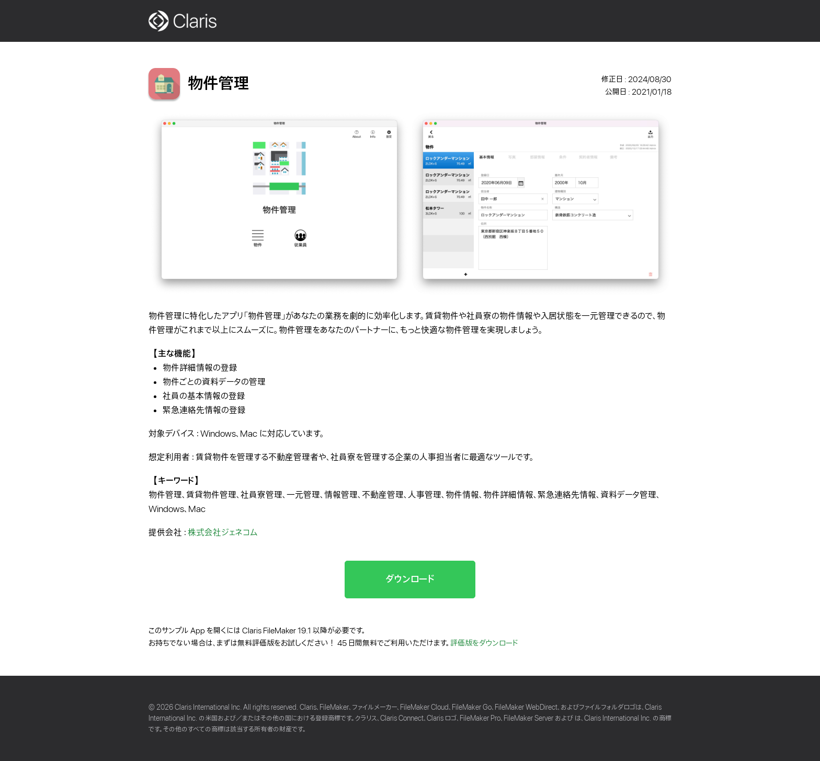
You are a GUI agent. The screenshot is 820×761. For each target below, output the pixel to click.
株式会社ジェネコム (222, 532)
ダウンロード (410, 579)
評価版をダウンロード (484, 643)
